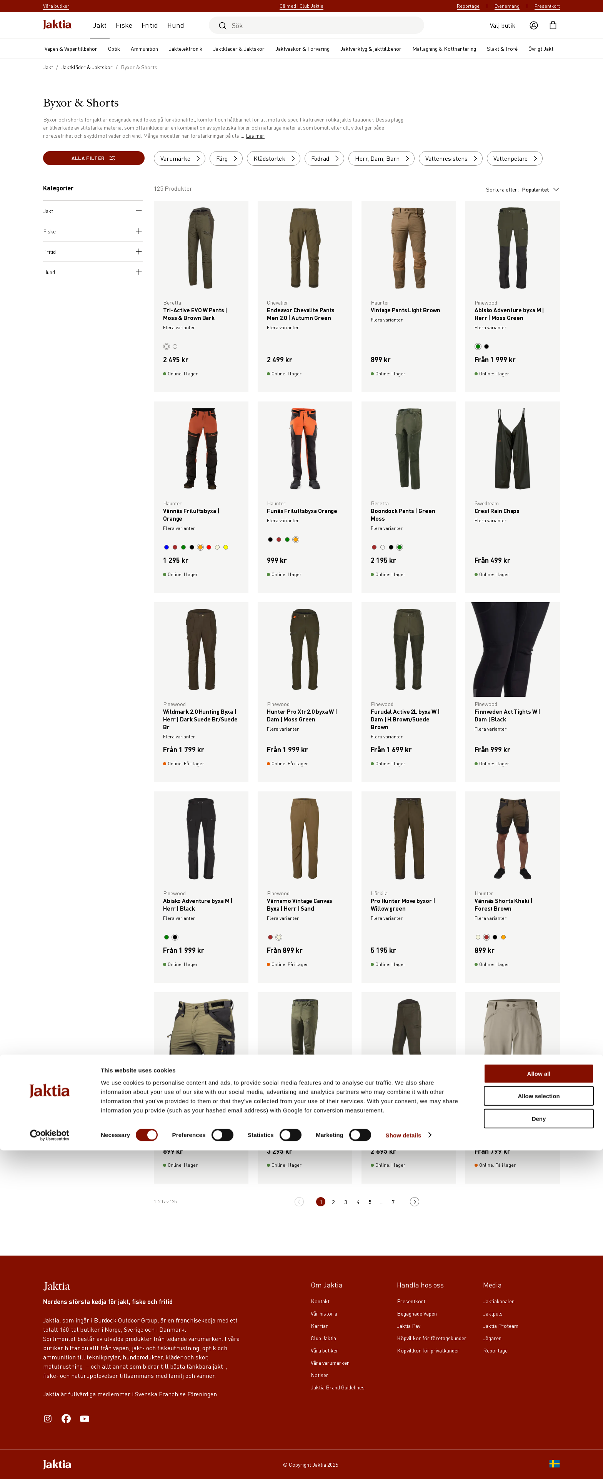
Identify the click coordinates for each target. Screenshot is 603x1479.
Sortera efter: (523, 189)
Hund (175, 24)
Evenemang (507, 6)
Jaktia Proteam (500, 1325)
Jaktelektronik (185, 48)
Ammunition (144, 48)
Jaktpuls (493, 1313)
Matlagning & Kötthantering (444, 48)
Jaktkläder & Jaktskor (239, 48)
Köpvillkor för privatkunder (428, 1350)
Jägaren (492, 1337)
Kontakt (320, 1300)
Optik (114, 48)
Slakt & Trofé (502, 48)
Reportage (468, 6)
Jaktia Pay (408, 1325)
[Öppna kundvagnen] (553, 25)
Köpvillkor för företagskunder (431, 1337)
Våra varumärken (330, 1362)
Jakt (100, 24)
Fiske (124, 24)
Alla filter (94, 158)
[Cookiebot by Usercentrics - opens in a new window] (49, 1464)
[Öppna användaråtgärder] (534, 25)
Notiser (319, 1374)
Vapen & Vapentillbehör (71, 48)
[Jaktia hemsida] (57, 25)
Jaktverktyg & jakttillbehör (370, 48)
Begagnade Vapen (417, 1313)
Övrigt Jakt (540, 48)
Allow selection (539, 1425)
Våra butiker (324, 1350)
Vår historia (324, 1313)
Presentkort (547, 6)
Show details (403, 1464)
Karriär (319, 1325)
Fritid (150, 24)
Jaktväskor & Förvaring (302, 48)
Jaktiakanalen (499, 1300)
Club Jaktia (323, 1337)
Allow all (539, 1402)
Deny (539, 1447)
